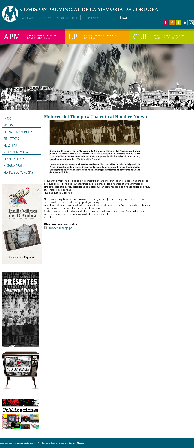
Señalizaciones (14, 159)
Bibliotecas (11, 138)
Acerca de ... (29, 18)
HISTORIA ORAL (13, 165)
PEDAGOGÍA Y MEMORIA (20, 132)
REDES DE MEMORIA (20, 152)
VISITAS (8, 125)
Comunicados (90, 18)
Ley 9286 (46, 18)
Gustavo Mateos (76, 442)
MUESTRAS (20, 145)
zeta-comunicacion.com (24, 442)
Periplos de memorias (18, 172)
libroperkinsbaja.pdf (60, 228)
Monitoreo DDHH (67, 18)
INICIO (7, 118)
